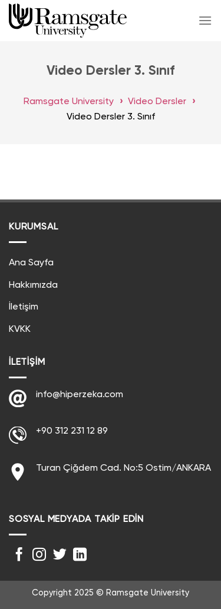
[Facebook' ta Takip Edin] (19, 555)
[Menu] (205, 20)
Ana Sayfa (31, 263)
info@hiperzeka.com (79, 395)
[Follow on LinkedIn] (80, 555)
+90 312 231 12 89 (72, 431)
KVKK (20, 329)
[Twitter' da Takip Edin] (60, 555)
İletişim (23, 307)
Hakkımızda (33, 285)
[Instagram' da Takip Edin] (39, 555)
